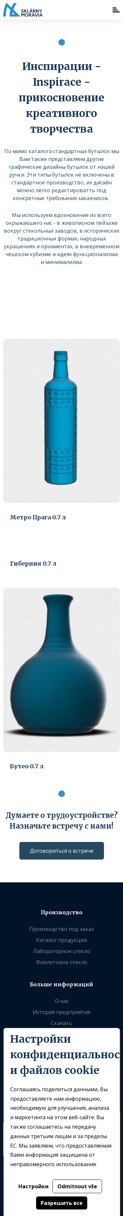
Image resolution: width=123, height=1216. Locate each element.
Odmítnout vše (77, 1186)
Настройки (33, 1186)
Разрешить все (62, 1203)
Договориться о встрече (61, 850)
